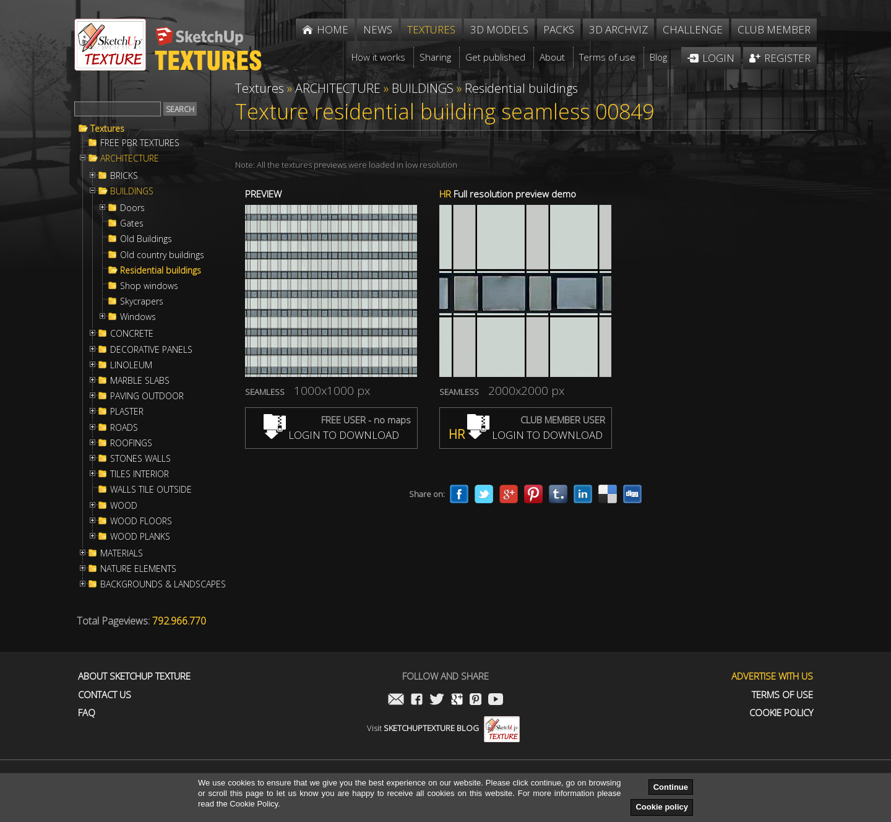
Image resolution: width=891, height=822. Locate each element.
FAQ (86, 713)
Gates (132, 223)
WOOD (123, 505)
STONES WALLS (140, 458)
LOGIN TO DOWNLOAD (331, 435)
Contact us (104, 695)
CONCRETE (131, 333)
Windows (138, 316)
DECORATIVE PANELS (151, 349)
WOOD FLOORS (141, 521)
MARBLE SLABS (140, 380)
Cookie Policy (781, 713)
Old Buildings (146, 238)
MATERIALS (121, 553)
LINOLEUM (131, 365)
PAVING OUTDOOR (147, 396)
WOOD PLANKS (140, 536)
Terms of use (782, 695)
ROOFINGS (131, 443)
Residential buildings (160, 270)
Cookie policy (661, 806)
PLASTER (127, 411)
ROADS (124, 427)
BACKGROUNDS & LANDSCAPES (163, 584)
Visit (443, 727)
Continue (670, 787)
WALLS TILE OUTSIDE (151, 489)
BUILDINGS (131, 191)
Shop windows (149, 286)
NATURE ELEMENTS (138, 568)
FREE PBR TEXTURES (139, 143)
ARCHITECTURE (129, 158)
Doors (132, 208)
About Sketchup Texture (134, 676)
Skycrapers (141, 301)
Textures (107, 128)
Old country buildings (162, 255)
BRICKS (124, 175)
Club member (774, 29)
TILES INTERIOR (139, 474)
